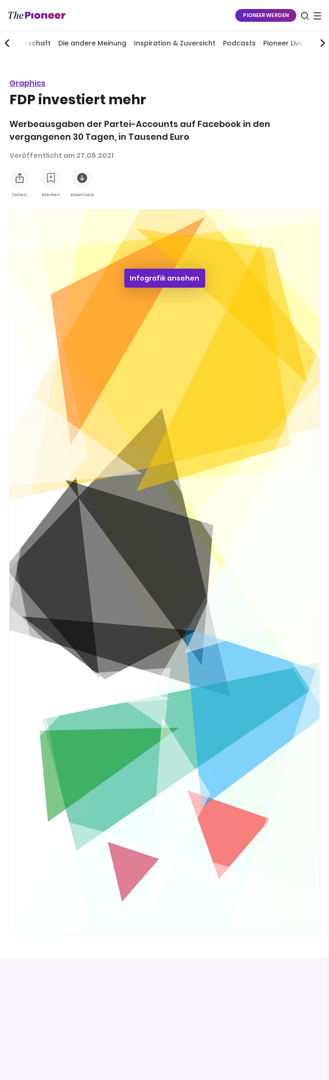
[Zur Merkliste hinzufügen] (51, 178)
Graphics (27, 83)
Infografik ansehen (164, 278)
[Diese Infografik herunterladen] (82, 178)
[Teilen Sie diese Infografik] (19, 178)
